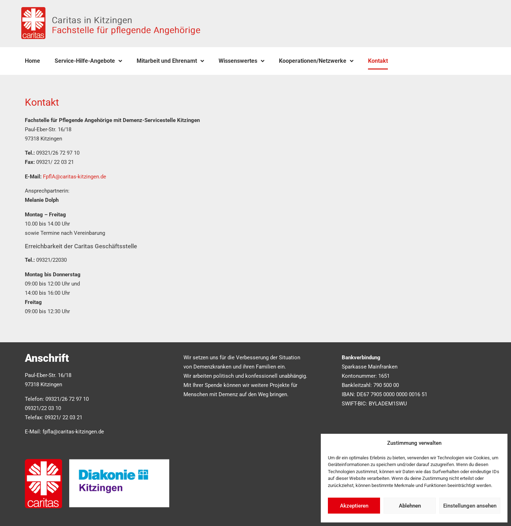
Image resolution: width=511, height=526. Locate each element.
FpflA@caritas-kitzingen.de (74, 176)
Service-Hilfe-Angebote (88, 61)
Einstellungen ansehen (469, 506)
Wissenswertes (241, 61)
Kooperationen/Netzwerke (316, 61)
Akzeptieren (354, 506)
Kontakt (378, 60)
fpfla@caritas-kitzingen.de (73, 431)
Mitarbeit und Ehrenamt (170, 61)
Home (32, 60)
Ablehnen (410, 506)
